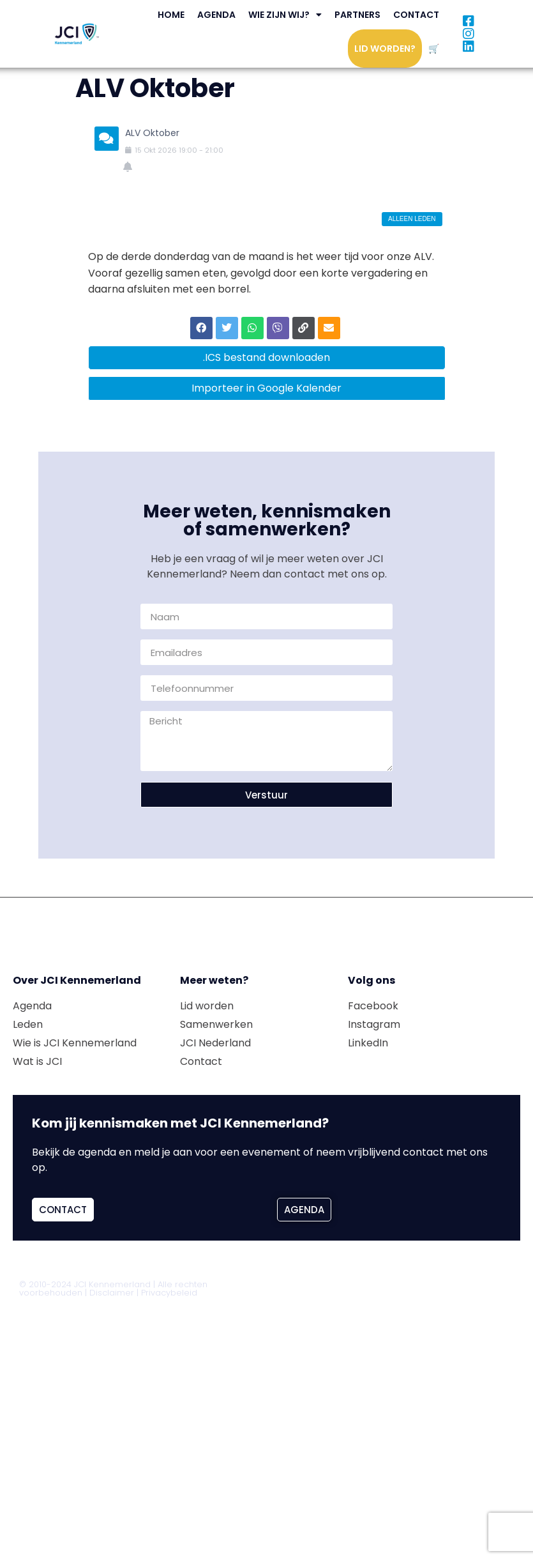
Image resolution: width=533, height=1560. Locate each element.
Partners (357, 14)
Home (171, 14)
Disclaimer (111, 1293)
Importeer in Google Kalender (266, 388)
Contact (416, 14)
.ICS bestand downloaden (266, 357)
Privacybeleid (169, 1293)
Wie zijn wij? (285, 15)
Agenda (216, 14)
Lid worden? (385, 48)
